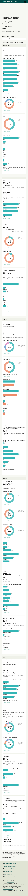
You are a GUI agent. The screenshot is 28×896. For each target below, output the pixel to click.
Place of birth (6, 756)
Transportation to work (9, 270)
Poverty (5, 224)
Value (4, 571)
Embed (8, 93)
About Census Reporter (10, 866)
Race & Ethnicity (7, 135)
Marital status (6, 359)
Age (4, 48)
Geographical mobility (8, 618)
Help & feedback (8, 874)
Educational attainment (9, 660)
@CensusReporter (8, 871)
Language (5, 707)
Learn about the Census (10, 863)
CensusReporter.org (8, 889)
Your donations (10, 882)
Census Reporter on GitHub (11, 876)
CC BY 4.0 (19, 890)
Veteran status (6, 798)
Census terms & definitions (10, 868)
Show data (4, 93)
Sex (4, 116)
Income (4, 180)
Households (6, 322)
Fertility (5, 425)
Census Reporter (9, 2)
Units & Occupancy (7, 481)
